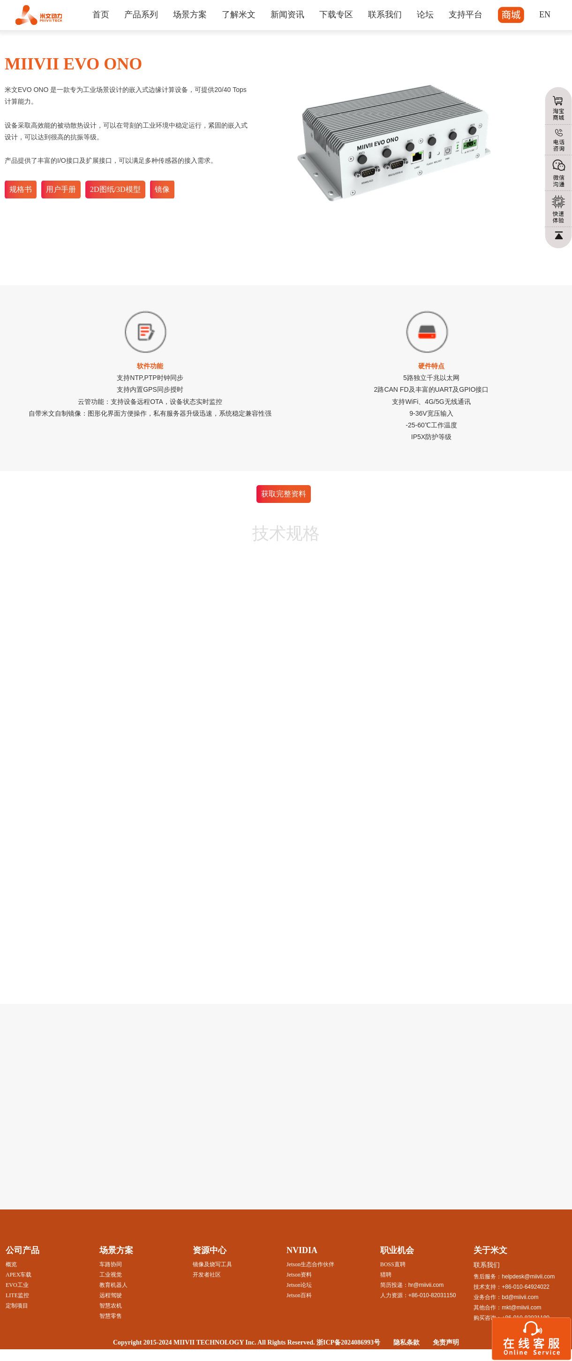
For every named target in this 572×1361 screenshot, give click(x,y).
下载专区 (336, 14)
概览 (11, 1264)
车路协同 (110, 1264)
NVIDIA (301, 1250)
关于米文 (490, 1250)
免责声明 (446, 1342)
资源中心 (209, 1250)
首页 (100, 14)
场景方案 (190, 14)
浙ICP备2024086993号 (348, 1342)
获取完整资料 (283, 494)
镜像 (162, 189)
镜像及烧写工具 (212, 1264)
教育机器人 (113, 1285)
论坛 (425, 14)
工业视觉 (110, 1274)
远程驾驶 (110, 1295)
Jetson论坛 (299, 1285)
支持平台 (465, 14)
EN (544, 14)
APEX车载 (18, 1274)
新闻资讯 (287, 14)
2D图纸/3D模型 (115, 189)
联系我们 (385, 14)
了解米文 (239, 14)
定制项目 (17, 1305)
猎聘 (385, 1274)
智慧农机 (110, 1305)
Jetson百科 (299, 1295)
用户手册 (61, 189)
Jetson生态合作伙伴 (310, 1264)
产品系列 (141, 14)
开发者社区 (207, 1274)
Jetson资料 (299, 1274)
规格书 (20, 189)
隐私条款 (406, 1342)
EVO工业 (17, 1285)
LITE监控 (17, 1295)
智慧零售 (110, 1316)
